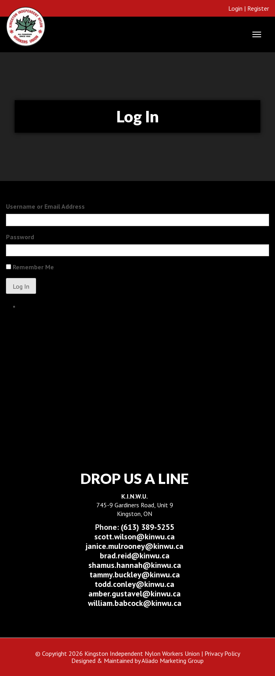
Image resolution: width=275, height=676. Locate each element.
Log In (21, 286)
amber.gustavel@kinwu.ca (134, 593)
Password (20, 237)
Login (235, 8)
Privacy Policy (222, 653)
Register (258, 8)
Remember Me (33, 267)
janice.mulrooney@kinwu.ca (134, 546)
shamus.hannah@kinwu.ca (134, 565)
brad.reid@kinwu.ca (135, 555)
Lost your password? (47, 306)
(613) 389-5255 (134, 527)
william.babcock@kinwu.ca (134, 603)
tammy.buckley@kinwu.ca (135, 574)
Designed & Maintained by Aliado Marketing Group (137, 661)
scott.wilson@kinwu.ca (134, 536)
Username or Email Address (45, 206)
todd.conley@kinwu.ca (134, 584)
